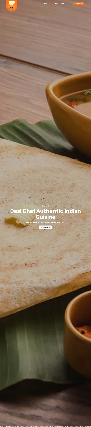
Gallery (62, 3)
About (51, 3)
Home (45, 3)
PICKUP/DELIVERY (45, 227)
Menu (56, 3)
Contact (69, 3)
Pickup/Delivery (79, 3)
